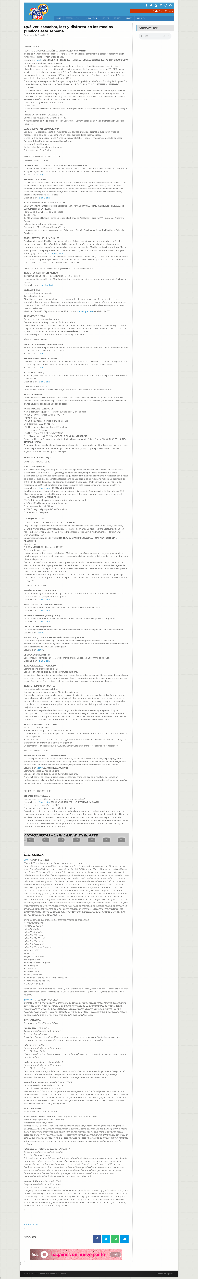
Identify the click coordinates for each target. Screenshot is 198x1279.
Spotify (40, 60)
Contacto (141, 18)
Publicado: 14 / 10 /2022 (36, 35)
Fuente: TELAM (31, 1224)
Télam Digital (44, 197)
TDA (26, 860)
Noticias (105, 18)
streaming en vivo (85, 311)
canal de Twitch (48, 285)
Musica (129, 18)
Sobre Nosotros (72, 18)
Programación (91, 18)
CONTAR (28, 999)
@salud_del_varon (55, 253)
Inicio (58, 18)
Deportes (117, 18)
